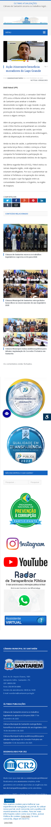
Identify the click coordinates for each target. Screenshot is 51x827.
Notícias (34, 80)
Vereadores (43, 80)
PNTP (15, 794)
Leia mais (25, 816)
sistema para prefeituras (37, 778)
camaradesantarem (15, 78)
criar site (20, 778)
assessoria (22, 781)
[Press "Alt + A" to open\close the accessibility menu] (47, 416)
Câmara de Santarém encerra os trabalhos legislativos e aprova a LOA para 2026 (26, 6)
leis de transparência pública (15, 788)
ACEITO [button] (9, 800)
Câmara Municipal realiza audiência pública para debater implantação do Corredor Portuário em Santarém (26, 351)
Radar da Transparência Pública (33, 794)
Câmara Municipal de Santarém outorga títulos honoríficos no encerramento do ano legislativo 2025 (25, 302)
